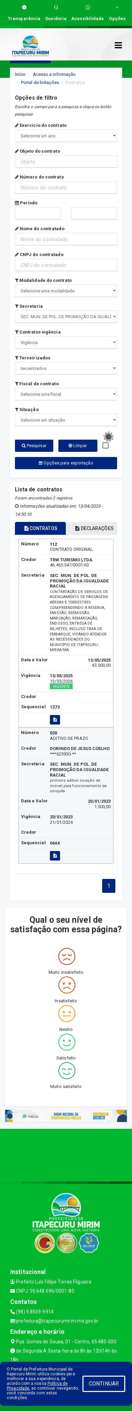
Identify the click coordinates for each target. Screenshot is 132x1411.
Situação (27, 409)
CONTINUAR (104, 1383)
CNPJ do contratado (39, 254)
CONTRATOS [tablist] (40, 528)
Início (20, 74)
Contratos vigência (38, 332)
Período (26, 202)
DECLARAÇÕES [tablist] (94, 528)
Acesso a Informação (54, 74)
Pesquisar (34, 445)
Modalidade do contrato (43, 280)
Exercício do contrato (41, 125)
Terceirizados (33, 357)
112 (53, 544)
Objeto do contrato (37, 151)
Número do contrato (39, 177)
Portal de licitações (40, 82)
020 (53, 732)
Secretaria (29, 306)
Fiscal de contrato (37, 383)
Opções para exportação (66, 462)
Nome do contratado (39, 228)
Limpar (78, 445)
